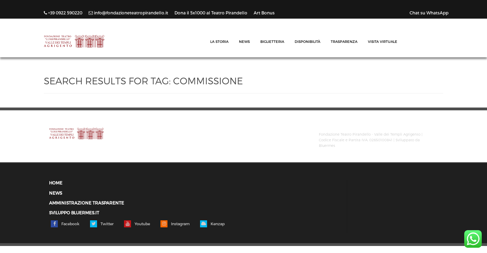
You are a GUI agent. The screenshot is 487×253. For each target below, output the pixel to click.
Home (55, 183)
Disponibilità (307, 41)
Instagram (175, 223)
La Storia (219, 41)
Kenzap (212, 223)
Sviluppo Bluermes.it (74, 212)
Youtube (137, 223)
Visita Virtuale (382, 41)
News (244, 41)
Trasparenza (344, 41)
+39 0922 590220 (63, 12)
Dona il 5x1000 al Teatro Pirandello (211, 12)
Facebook (65, 223)
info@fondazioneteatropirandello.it (129, 12)
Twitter (102, 223)
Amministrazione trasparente (86, 203)
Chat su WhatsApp (429, 12)
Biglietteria (272, 41)
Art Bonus (264, 12)
